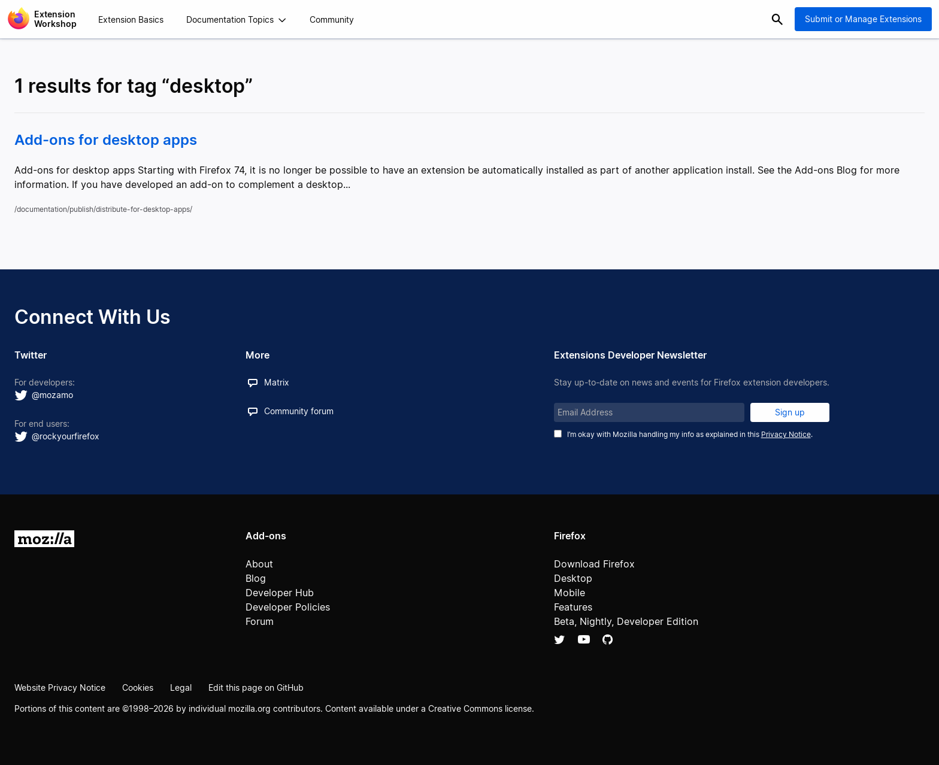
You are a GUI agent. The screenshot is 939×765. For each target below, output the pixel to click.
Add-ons (266, 536)
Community (332, 19)
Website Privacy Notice (59, 687)
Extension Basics (130, 19)
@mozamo (52, 395)
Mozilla (44, 538)
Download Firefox (594, 564)
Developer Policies (288, 607)
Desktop (573, 578)
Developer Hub (280, 593)
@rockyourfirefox (65, 436)
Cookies (137, 687)
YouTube (584, 639)
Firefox (570, 536)
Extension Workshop (55, 19)
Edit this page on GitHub (256, 687)
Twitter (559, 639)
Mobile (569, 593)
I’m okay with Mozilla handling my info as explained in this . (690, 434)
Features (573, 607)
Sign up (790, 412)
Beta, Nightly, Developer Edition (626, 621)
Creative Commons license (480, 708)
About (259, 564)
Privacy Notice (786, 434)
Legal (181, 687)
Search (777, 19)
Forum (260, 621)
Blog (256, 578)
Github (607, 639)
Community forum (299, 411)
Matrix (276, 382)
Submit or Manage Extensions (863, 19)
